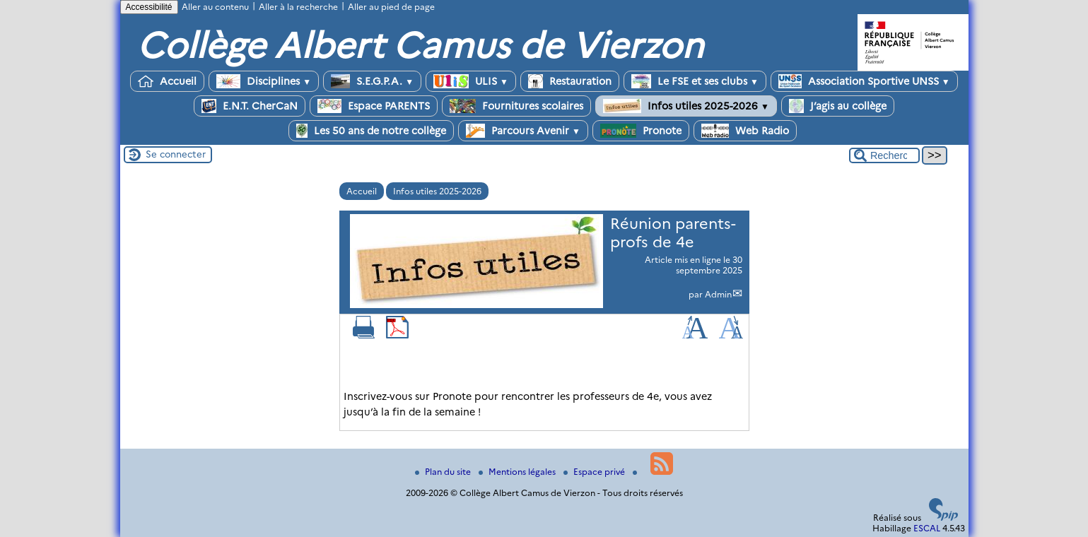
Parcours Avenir (523, 131)
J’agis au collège (838, 106)
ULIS (470, 81)
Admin (718, 294)
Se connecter (176, 154)
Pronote (641, 131)
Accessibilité (149, 7)
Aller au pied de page (391, 6)
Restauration (570, 81)
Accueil (167, 81)
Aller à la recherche (298, 6)
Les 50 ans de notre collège (371, 131)
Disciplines (263, 81)
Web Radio (745, 131)
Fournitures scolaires (516, 106)
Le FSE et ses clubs (695, 81)
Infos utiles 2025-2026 (686, 106)
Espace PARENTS (373, 106)
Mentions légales (518, 471)
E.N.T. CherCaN (249, 106)
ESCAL (926, 528)
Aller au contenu (215, 6)
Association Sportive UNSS (864, 81)
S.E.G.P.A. (372, 81)
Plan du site (444, 471)
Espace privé (595, 471)
